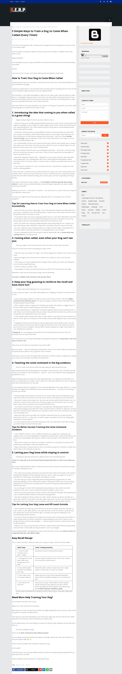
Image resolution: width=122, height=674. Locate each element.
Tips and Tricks (96, 213)
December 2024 (95, 150)
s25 (88, 213)
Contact (23, 1)
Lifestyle (98, 210)
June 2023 (95, 170)
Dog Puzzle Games (93, 204)
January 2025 (95, 146)
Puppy (83, 213)
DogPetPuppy (85, 207)
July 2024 (95, 156)
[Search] (91, 135)
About (17, 1)
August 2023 (95, 163)
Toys (103, 213)
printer (104, 210)
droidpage (94, 207)
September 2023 (95, 160)
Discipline (101, 201)
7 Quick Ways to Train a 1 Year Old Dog (92, 198)
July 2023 (95, 166)
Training (84, 216)
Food (95, 182)
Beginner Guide (20, 665)
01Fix (83, 195)
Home (11, 1)
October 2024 (95, 153)
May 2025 (95, 143)
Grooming (90, 210)
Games (83, 210)
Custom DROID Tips (18, 39)
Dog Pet (19, 27)
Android (84, 201)
